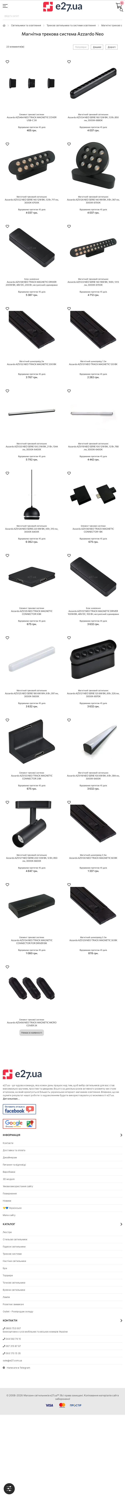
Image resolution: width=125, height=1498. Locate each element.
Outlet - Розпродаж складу (18, 1311)
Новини (7, 1200)
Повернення (10, 1193)
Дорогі (112, 47)
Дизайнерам (10, 1157)
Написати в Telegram (16, 1367)
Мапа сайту (9, 1215)
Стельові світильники (15, 1239)
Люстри (7, 1232)
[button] (7, 62)
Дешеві (97, 47)
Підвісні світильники (14, 1246)
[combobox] (62, 16)
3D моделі (9, 1179)
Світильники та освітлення (26, 25)
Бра (5, 1268)
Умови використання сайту (18, 1186)
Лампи (6, 1297)
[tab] (9, 1488)
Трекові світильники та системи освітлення (71, 25)
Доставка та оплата (14, 1150)
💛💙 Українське (12, 1208)
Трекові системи (12, 1253)
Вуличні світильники (14, 1289)
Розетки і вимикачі (13, 1304)
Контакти (8, 1143)
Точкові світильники (14, 1282)
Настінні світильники (14, 1261)
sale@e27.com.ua (12, 1360)
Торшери (8, 1275)
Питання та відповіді (14, 1164)
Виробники (9, 1172)
